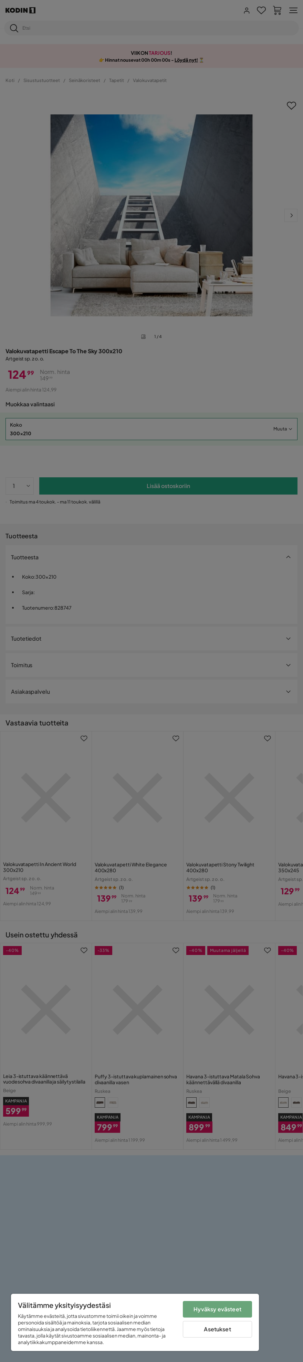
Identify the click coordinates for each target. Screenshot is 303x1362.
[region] (135, 1322)
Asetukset (217, 1329)
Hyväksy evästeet (217, 1309)
